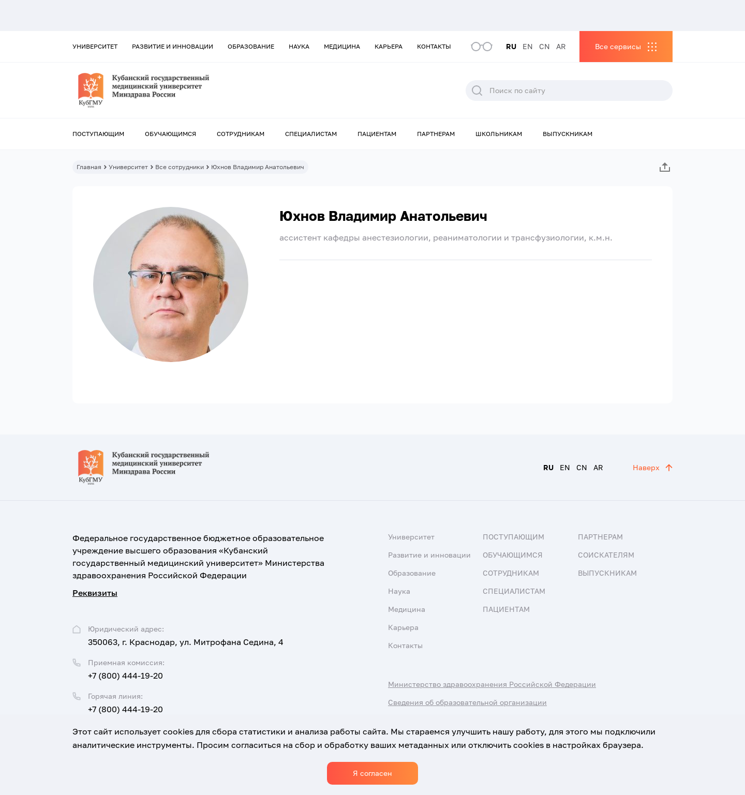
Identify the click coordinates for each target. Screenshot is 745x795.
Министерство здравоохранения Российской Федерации (492, 684)
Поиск (477, 90)
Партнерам (436, 134)
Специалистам (311, 134)
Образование (251, 46)
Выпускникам (567, 134)
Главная (89, 167)
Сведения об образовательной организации (467, 702)
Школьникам (498, 134)
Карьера (389, 46)
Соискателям (606, 554)
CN (544, 46)
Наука (299, 46)
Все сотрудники (179, 167)
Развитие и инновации (172, 46)
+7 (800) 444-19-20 (125, 675)
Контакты (434, 46)
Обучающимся (170, 134)
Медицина (342, 46)
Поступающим (98, 134)
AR (561, 46)
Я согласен (372, 773)
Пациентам (376, 134)
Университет (94, 46)
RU (511, 46)
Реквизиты (94, 593)
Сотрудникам (240, 134)
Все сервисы (618, 46)
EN (528, 46)
